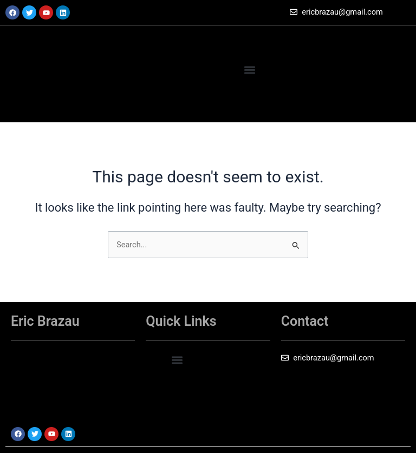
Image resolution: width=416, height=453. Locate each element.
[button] (249, 40)
